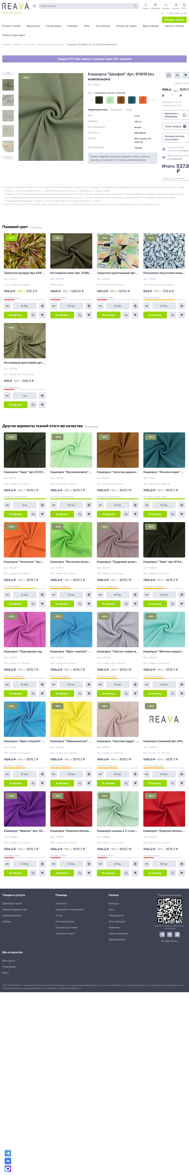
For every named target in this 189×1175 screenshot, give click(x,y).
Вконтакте (8, 960)
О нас (59, 915)
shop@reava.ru (170, 940)
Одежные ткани (12, 903)
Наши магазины (118, 933)
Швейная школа (12, 915)
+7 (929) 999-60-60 (176, 13)
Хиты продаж (117, 921)
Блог (111, 909)
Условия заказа (65, 921)
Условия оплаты (65, 933)
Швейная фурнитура (14, 909)
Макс (5, 972)
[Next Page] (153, 99)
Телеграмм (9, 966)
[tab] (98, 109)
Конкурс (114, 903)
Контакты (61, 903)
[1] (8, 85)
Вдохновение (117, 939)
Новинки (114, 927)
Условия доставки (67, 927)
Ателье (6, 921)
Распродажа (116, 915)
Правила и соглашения (69, 909)
